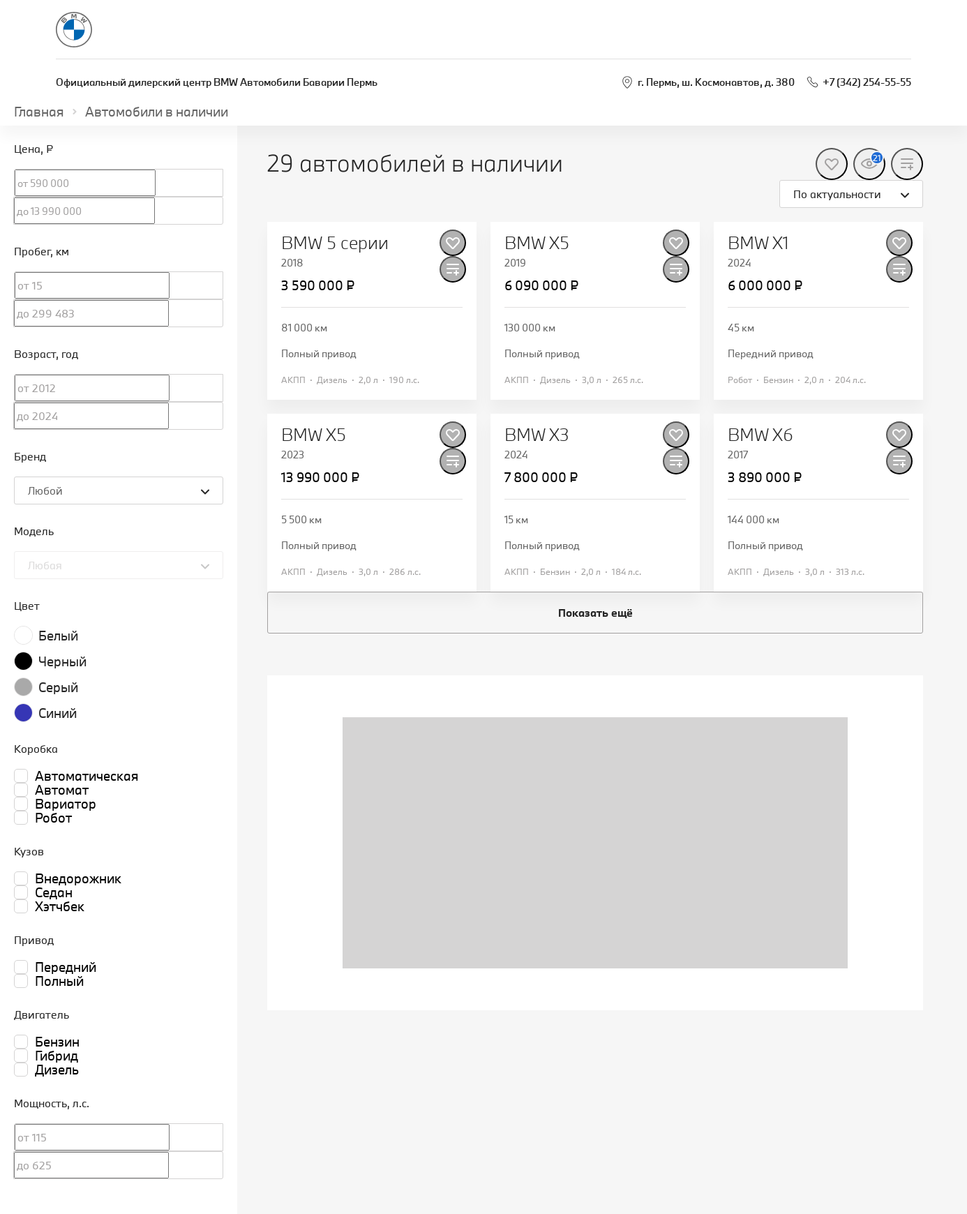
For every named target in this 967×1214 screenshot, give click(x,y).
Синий (57, 713)
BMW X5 (536, 242)
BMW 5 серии (335, 242)
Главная (39, 112)
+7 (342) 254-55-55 (867, 82)
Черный (62, 661)
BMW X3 (536, 434)
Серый (58, 687)
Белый (58, 635)
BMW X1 (758, 242)
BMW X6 (760, 434)
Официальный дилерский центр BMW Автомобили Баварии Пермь (216, 82)
